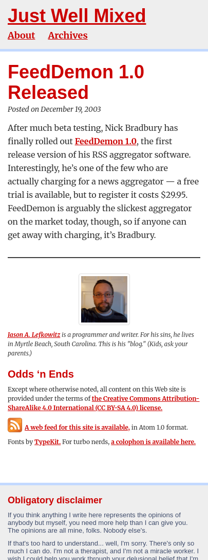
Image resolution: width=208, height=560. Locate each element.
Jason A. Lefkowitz (34, 334)
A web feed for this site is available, (69, 427)
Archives (67, 35)
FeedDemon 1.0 (106, 141)
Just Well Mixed (77, 15)
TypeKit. (47, 442)
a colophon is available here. (153, 442)
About (21, 35)
